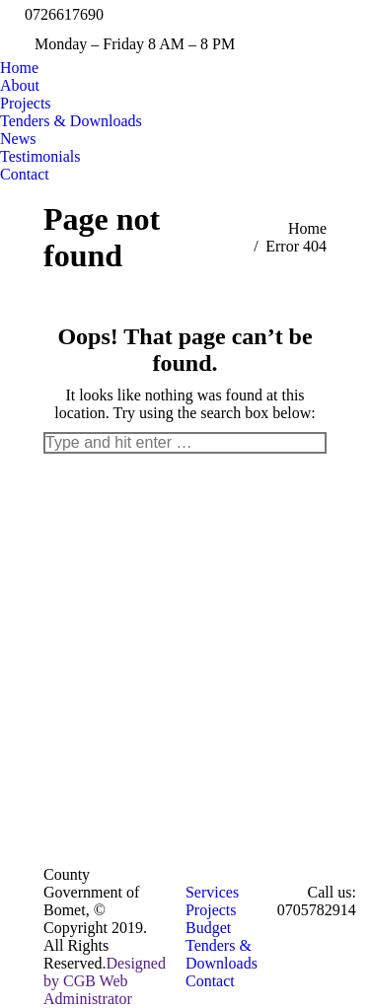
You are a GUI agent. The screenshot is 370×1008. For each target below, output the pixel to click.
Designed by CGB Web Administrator (104, 981)
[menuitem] (19, 68)
